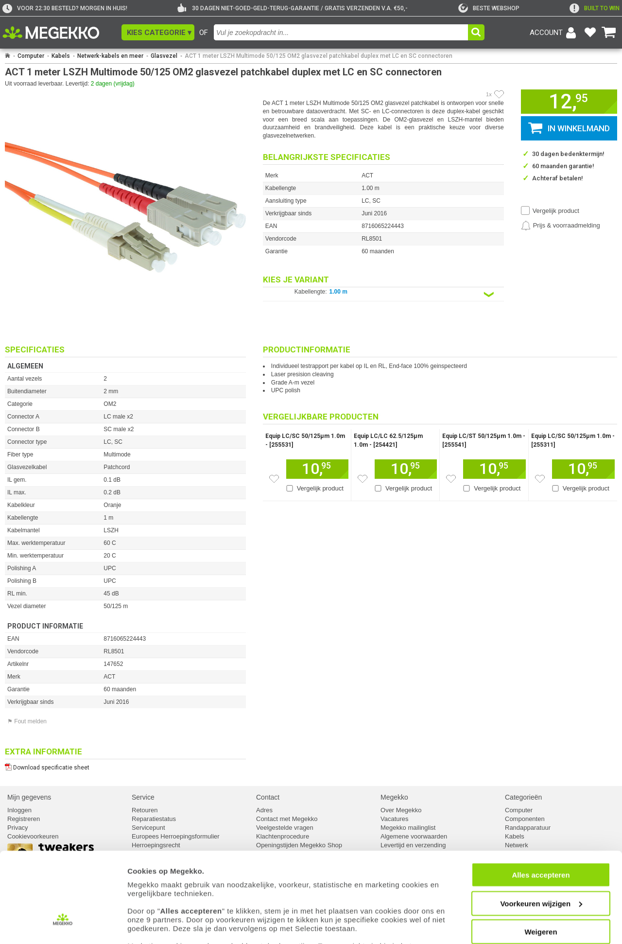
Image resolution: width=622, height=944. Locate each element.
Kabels (61, 55)
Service (143, 797)
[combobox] (341, 32)
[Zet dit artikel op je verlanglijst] (274, 479)
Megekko (394, 797)
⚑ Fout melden (27, 721)
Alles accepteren (541, 832)
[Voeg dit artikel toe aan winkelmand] (317, 469)
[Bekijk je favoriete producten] (590, 32)
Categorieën (523, 797)
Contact (267, 797)
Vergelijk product (556, 210)
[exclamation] (595, 8)
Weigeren (540, 889)
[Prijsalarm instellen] (560, 225)
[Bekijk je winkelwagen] (609, 32)
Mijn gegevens (29, 797)
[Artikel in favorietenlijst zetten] (499, 94)
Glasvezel (164, 55)
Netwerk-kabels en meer (110, 55)
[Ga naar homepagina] (61, 32)
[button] (157, 32)
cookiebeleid (148, 912)
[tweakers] (488, 8)
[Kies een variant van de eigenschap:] (383, 294)
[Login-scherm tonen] (554, 32)
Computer (30, 55)
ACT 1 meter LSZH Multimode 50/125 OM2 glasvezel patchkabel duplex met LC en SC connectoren (318, 55)
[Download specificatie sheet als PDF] (125, 765)
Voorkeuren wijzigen (541, 860)
